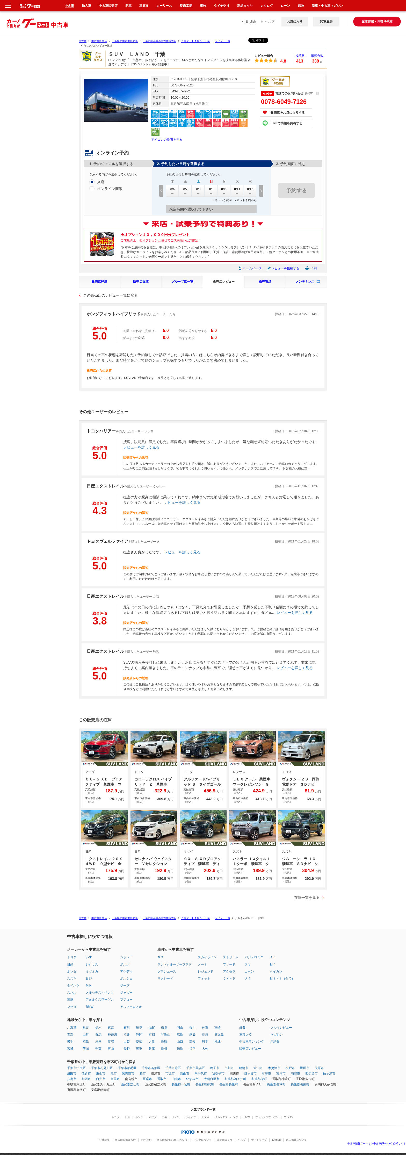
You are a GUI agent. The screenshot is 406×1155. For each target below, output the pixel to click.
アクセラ (229, 971)
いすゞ (90, 957)
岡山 (180, 1027)
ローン (285, 6)
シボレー (126, 957)
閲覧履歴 (326, 21)
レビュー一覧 (222, 41)
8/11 (237, 191)
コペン (249, 971)
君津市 (266, 1073)
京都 (152, 1034)
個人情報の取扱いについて (172, 1139)
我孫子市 (218, 1073)
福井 (127, 1034)
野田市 (304, 1068)
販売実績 (265, 281)
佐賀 (205, 1027)
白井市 (100, 1079)
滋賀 (152, 1027)
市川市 (229, 1068)
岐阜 (139, 1027)
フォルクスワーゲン (100, 999)
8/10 (224, 191)
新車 (128, 6)
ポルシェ (126, 978)
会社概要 (104, 1139)
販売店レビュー (224, 281)
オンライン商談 (109, 189)
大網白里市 (211, 1079)
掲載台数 (317, 56)
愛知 (139, 1041)
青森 (70, 1034)
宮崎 (217, 1027)
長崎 (205, 1034)
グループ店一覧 (182, 281)
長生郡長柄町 (276, 1084)
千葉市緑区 (173, 1068)
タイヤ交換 (221, 6)
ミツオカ (92, 971)
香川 (192, 1027)
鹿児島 (219, 1034)
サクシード (165, 978)
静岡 (139, 1034)
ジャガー (126, 992)
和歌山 (165, 1034)
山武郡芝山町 (130, 1084)
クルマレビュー (281, 1027)
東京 (111, 1027)
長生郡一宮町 (181, 1084)
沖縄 (217, 1041)
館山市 (258, 1068)
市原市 (170, 1073)
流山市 (184, 1073)
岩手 (70, 1041)
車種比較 (245, 1034)
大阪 (152, 1041)
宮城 (70, 1048)
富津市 (281, 1073)
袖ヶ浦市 (329, 1073)
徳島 (180, 1048)
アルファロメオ (131, 1007)
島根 (164, 1048)
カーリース (164, 6)
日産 (70, 964)
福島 (86, 1041)
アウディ (126, 971)
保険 (301, 6)
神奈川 (112, 1034)
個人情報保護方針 (125, 1139)
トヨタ (71, 957)
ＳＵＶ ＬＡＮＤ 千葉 (195, 41)
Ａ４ (248, 978)
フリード (229, 964)
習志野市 (128, 1073)
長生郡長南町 (300, 1084)
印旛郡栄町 (259, 1079)
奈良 (164, 1027)
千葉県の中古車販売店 (125, 41)
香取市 (161, 1079)
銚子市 (214, 1068)
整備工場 (186, 6)
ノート (202, 964)
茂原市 (319, 1068)
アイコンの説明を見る (166, 139)
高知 (192, 1041)
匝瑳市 (147, 1079)
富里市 (115, 1079)
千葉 (98, 1048)
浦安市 (295, 1073)
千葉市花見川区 (102, 1068)
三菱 (70, 999)
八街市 (71, 1079)
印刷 (313, 268)
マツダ (71, 1007)
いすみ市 (192, 1079)
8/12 (250, 191)
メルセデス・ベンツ (100, 992)
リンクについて (202, 1139)
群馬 (98, 1034)
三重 (139, 1048)
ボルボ (124, 964)
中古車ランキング (251, 1041)
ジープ (124, 985)
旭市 (114, 1073)
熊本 (205, 1041)
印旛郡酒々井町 (235, 1079)
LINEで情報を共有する (286, 123)
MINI (89, 985)
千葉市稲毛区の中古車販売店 (159, 41)
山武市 (176, 1079)
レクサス (92, 964)
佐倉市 (86, 1073)
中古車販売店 (99, 41)
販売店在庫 (141, 281)
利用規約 (146, 1139)
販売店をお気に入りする (288, 112)
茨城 (86, 1048)
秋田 (86, 1027)
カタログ (266, 6)
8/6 (172, 191)
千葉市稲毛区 (127, 1068)
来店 (100, 182)
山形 (86, 1034)
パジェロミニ (254, 957)
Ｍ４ (273, 964)
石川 (127, 1027)
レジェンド (205, 971)
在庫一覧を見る (307, 897)
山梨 (127, 1041)
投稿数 (300, 56)
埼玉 (98, 1041)
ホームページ (252, 268)
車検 (203, 6)
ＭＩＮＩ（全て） (282, 978)
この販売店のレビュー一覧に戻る (110, 295)
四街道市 (311, 1073)
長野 (127, 1048)
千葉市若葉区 (151, 1068)
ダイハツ (73, 985)
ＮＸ (160, 957)
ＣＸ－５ (229, 978)
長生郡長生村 (228, 1084)
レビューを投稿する (285, 268)
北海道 (71, 1027)
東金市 (100, 1073)
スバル (71, 992)
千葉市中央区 (76, 1068)
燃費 (242, 1027)
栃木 (98, 1027)
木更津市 (274, 1068)
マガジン (276, 1034)
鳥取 (164, 1041)
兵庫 (152, 1048)
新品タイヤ (245, 6)
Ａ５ (273, 957)
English (251, 21)
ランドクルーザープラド (174, 964)
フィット (204, 978)
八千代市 (200, 1073)
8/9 (211, 191)
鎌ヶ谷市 (250, 1073)
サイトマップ (259, 1139)
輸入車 (86, 6)
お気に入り (294, 21)
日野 (89, 978)
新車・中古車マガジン (327, 6)
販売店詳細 (99, 281)
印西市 (86, 1079)
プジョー (126, 999)
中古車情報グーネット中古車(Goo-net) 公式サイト (376, 1143)
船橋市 (243, 1068)
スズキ (71, 978)
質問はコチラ (225, 1139)
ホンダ (71, 971)
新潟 (111, 1041)
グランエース (166, 971)
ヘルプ (269, 21)
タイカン (276, 971)
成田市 (71, 1073)
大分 (205, 1048)
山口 (180, 1041)
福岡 (192, 1048)
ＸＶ (248, 964)
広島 (180, 1034)
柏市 (143, 1073)
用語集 (275, 1041)
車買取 (144, 6)
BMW (89, 1007)
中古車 (82, 41)
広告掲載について (296, 1139)
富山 (111, 1048)
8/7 (185, 191)
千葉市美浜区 (195, 1068)
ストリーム (230, 957)
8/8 (198, 191)
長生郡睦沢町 (204, 1084)
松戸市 (290, 1068)
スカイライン (207, 957)
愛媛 (192, 1034)
